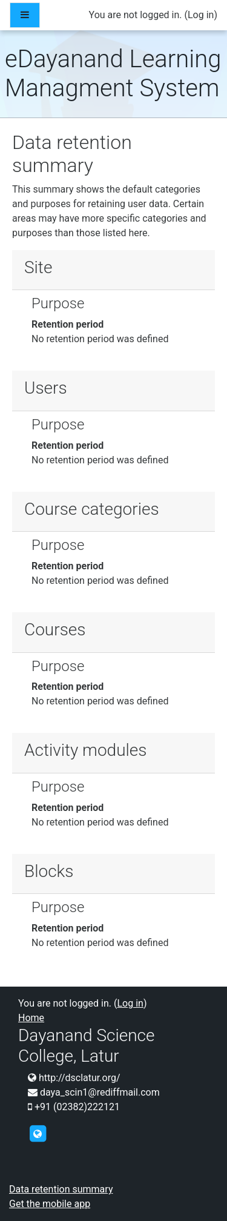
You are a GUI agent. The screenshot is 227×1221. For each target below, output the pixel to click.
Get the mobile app (49, 1203)
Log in (201, 15)
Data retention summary (61, 1189)
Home (31, 1018)
